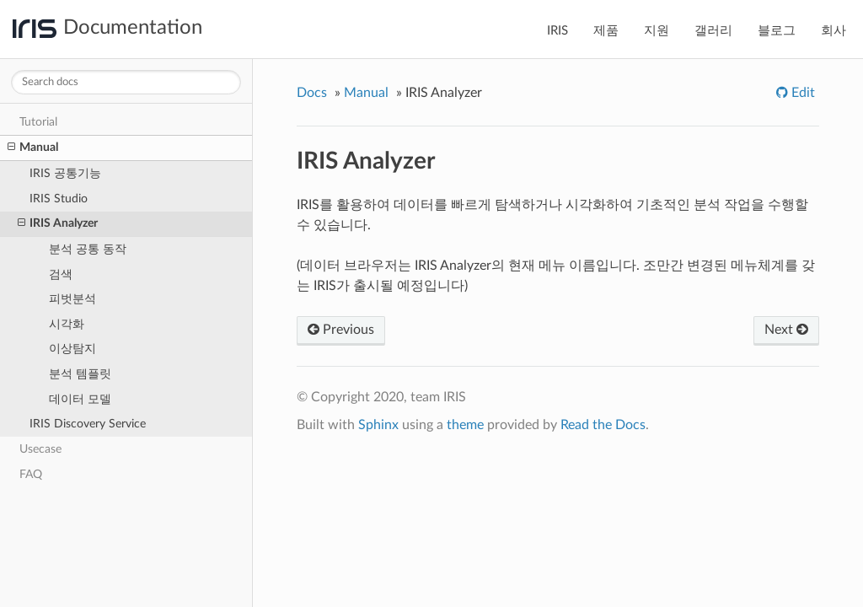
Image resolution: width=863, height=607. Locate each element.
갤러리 (713, 30)
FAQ (30, 474)
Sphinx (378, 425)
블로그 (777, 30)
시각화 (66, 324)
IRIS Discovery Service (87, 423)
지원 (656, 30)
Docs (312, 92)
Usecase (40, 449)
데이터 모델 (80, 399)
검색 (60, 274)
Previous (341, 329)
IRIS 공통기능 (65, 173)
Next (786, 329)
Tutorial (38, 121)
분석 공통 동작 (87, 249)
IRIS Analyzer (58, 223)
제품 (606, 30)
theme (465, 425)
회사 (833, 30)
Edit (801, 92)
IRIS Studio (58, 198)
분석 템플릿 (80, 374)
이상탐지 (72, 348)
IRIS (557, 30)
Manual (33, 147)
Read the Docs (603, 425)
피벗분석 (72, 299)
